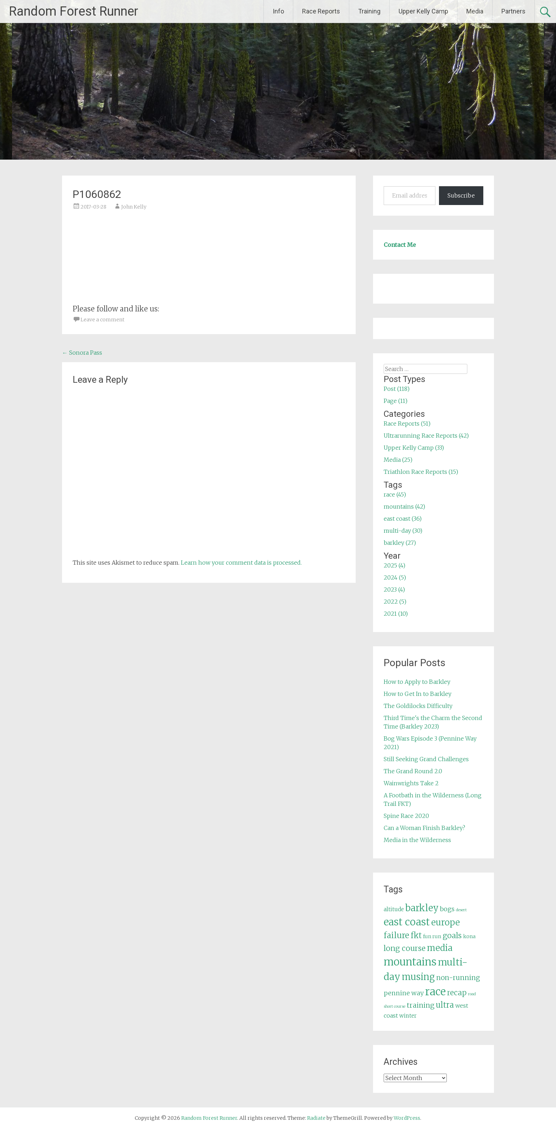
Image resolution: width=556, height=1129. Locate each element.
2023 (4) (394, 589)
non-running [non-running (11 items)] (458, 977)
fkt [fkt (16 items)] (416, 935)
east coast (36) (403, 518)
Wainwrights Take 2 (411, 783)
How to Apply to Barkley (417, 681)
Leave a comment (102, 319)
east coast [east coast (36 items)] (407, 922)
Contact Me (400, 244)
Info (278, 11)
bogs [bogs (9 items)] (447, 909)
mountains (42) (404, 506)
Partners (513, 11)
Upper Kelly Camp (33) (414, 447)
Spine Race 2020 (406, 815)
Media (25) (398, 459)
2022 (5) (395, 601)
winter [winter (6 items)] (408, 1015)
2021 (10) (396, 613)
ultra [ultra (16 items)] (445, 1005)
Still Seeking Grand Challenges (426, 759)
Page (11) (395, 400)
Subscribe (461, 195)
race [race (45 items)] (435, 991)
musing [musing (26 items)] (418, 977)
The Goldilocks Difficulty (418, 705)
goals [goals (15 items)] (452, 935)
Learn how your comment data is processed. (241, 562)
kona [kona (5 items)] (469, 936)
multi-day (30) (403, 530)
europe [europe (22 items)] (445, 922)
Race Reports (321, 11)
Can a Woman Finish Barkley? (424, 827)
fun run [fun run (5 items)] (432, 936)
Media (474, 11)
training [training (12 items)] (420, 1005)
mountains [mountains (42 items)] (410, 962)
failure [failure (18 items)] (396, 935)
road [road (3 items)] (472, 994)
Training (369, 11)
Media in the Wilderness (417, 839)
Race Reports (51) (407, 423)
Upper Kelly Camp (423, 11)
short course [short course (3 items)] (394, 1006)
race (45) (395, 494)
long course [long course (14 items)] (405, 948)
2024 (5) (395, 577)
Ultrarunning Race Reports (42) (426, 435)
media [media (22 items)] (439, 947)
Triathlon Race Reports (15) (421, 471)
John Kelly (133, 207)
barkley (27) (400, 542)
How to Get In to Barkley (417, 693)
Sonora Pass (82, 352)
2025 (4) (394, 565)
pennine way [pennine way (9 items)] (404, 993)
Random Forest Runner (73, 11)
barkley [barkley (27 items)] (422, 908)
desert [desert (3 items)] (461, 910)
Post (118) (397, 388)
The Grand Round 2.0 (413, 771)
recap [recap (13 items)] (457, 992)
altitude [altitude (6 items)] (394, 909)
